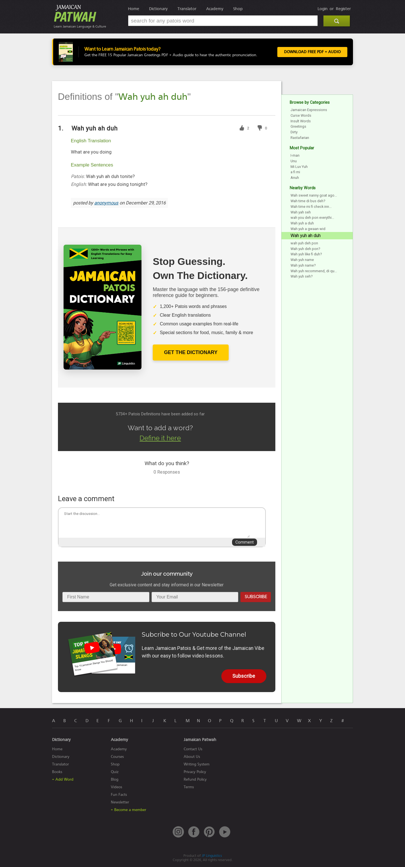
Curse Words (301, 115)
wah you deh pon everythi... (312, 217)
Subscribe (256, 596)
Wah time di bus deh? (308, 201)
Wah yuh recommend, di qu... (314, 271)
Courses (117, 756)
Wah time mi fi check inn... (311, 206)
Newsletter (120, 802)
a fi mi (295, 172)
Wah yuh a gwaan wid (308, 229)
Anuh (295, 177)
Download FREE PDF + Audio (312, 52)
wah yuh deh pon (304, 243)
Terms (189, 787)
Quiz (115, 771)
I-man (295, 155)
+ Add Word (62, 779)
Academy (214, 8)
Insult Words (301, 121)
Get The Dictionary (190, 352)
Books (57, 771)
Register (343, 8)
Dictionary (158, 8)
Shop (238, 8)
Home (133, 8)
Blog (114, 779)
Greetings (298, 126)
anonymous (106, 203)
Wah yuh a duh (302, 223)
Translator (186, 8)
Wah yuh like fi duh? (306, 254)
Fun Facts (119, 794)
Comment (244, 542)
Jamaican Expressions (309, 110)
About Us (192, 756)
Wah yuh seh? (301, 276)
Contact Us (193, 749)
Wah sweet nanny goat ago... (314, 195)
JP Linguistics (212, 856)
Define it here (160, 438)
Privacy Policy (195, 771)
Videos (116, 787)
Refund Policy (195, 779)
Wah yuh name (302, 260)
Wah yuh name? (303, 265)
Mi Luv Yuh (299, 167)
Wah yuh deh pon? (305, 249)
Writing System (197, 764)
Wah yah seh (301, 212)
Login (323, 8)
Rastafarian (300, 138)
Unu (294, 161)
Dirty (294, 132)
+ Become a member (128, 809)
